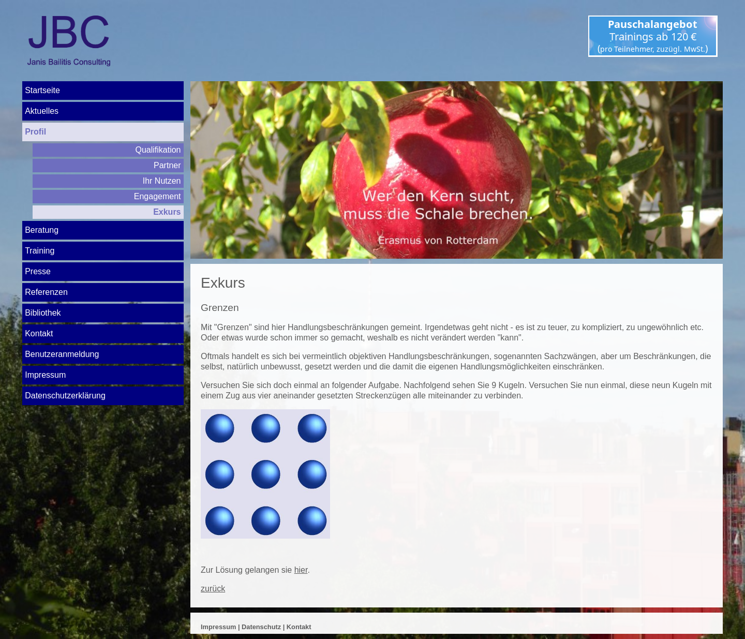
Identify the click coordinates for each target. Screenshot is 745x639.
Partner (167, 165)
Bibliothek (43, 312)
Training (39, 250)
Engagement (157, 196)
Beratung (41, 230)
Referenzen (46, 292)
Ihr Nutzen (162, 180)
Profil (35, 131)
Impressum (45, 374)
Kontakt (39, 333)
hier (301, 570)
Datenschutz (261, 627)
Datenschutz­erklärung (65, 395)
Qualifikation (158, 149)
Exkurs (167, 211)
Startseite (42, 90)
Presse (38, 271)
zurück (213, 588)
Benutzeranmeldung (62, 354)
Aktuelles (41, 111)
